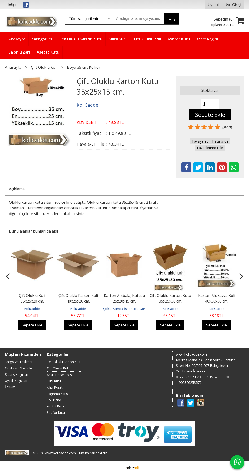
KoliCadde (32, 308)
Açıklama (17, 188)
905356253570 (190, 382)
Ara (172, 19)
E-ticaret (116, 467)
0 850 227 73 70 (188, 377)
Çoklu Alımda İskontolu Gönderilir (128, 308)
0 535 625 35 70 (216, 377)
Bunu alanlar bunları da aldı (33, 231)
